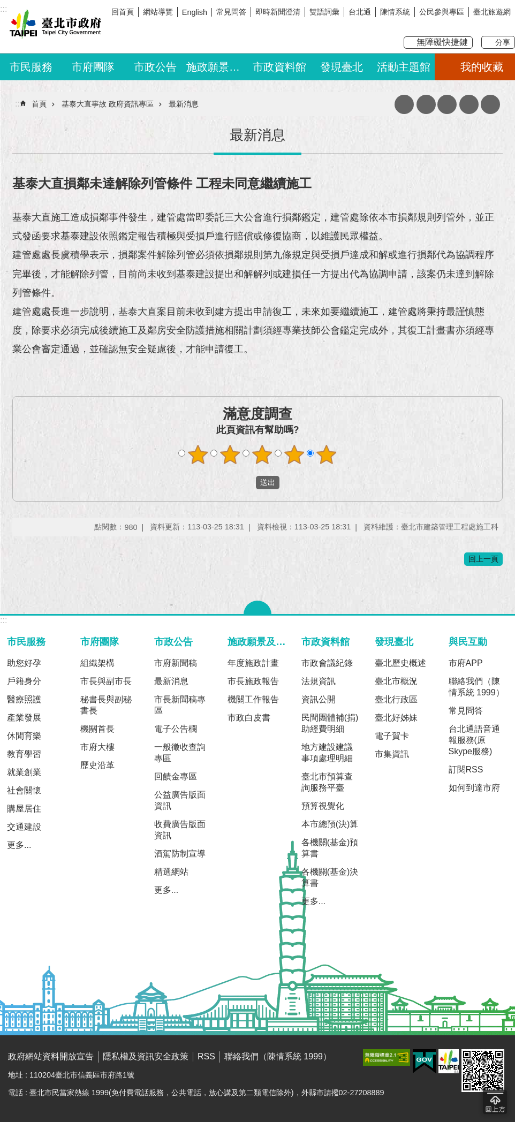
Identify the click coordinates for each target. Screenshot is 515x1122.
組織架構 (97, 663)
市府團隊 (93, 67)
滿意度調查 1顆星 (198, 454)
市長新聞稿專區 (180, 705)
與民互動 (468, 641)
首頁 (39, 104)
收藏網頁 (404, 104)
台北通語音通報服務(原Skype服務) (474, 740)
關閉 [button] (257, 608)
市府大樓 (97, 747)
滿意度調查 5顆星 (326, 454)
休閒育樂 (24, 735)
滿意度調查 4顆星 (294, 454)
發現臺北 (341, 67)
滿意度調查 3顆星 (262, 454)
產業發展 (24, 717)
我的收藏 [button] (481, 67)
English (194, 12)
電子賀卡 (392, 735)
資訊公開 (318, 699)
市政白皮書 (249, 717)
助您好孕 (24, 663)
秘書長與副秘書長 (106, 705)
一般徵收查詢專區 (180, 752)
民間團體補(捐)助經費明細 (330, 723)
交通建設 (24, 826)
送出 (246, 483)
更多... (19, 845)
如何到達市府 (474, 787)
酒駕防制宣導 (180, 853)
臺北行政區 (396, 699)
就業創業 (24, 772)
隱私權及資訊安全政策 (145, 1056)
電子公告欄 (175, 728)
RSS (206, 1056)
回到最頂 (495, 1102)
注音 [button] (447, 104)
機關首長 (97, 728)
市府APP (466, 663)
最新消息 (184, 104)
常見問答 (231, 11)
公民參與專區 (441, 11)
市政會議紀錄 (327, 663)
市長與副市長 (106, 681)
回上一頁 (483, 559)
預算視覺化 (322, 805)
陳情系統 (395, 11)
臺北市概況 (396, 681)
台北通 (360, 11)
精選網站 (171, 871)
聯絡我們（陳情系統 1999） (476, 687)
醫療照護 (24, 699)
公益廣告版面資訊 (180, 800)
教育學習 (24, 754)
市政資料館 (279, 67)
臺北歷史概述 (400, 663)
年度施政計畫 (253, 663)
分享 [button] (502, 42)
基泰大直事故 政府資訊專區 (108, 104)
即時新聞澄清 (277, 11)
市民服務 (31, 67)
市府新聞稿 (175, 663)
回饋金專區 (175, 776)
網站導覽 (158, 11)
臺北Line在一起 (507, 25)
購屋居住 (24, 808)
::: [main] (18, 103)
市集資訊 (392, 754)
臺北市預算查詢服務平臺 (327, 782)
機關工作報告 (253, 699)
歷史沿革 (97, 765)
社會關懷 (24, 790)
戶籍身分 (24, 681)
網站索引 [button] (469, 104)
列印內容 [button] (426, 104)
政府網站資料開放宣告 (51, 1056)
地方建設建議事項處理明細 (327, 752)
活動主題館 (403, 67)
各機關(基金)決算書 (330, 877)
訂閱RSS (466, 769)
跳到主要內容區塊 (5, 5)
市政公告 (155, 67)
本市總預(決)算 (330, 824)
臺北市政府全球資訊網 (53, 25)
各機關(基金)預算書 (330, 848)
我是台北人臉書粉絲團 (487, 25)
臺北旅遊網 (492, 11)
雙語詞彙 (324, 11)
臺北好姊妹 (396, 717)
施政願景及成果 (217, 67)
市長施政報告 (253, 681)
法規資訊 (318, 681)
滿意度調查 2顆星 (230, 454)
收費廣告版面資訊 (180, 830)
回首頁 (122, 11)
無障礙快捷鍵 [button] (442, 42)
